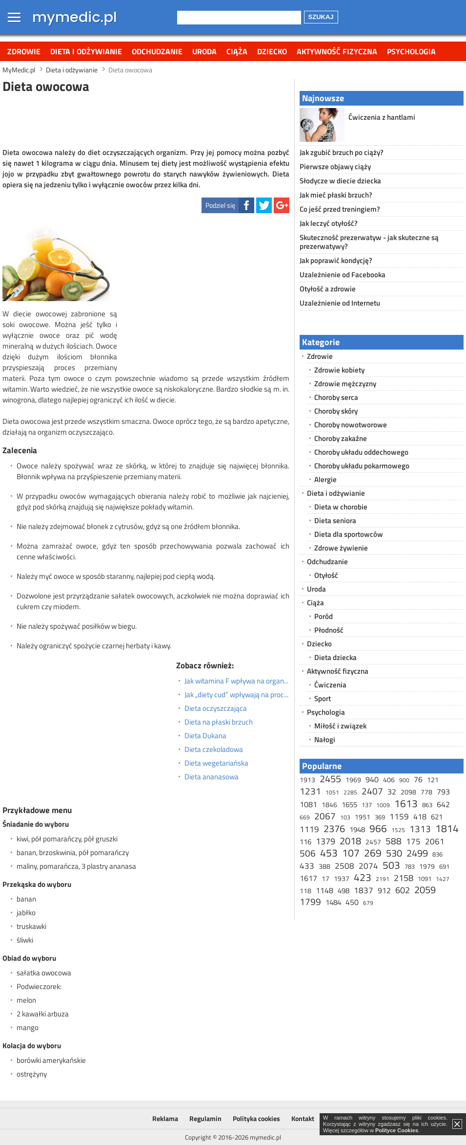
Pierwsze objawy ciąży (335, 166)
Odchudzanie (157, 51)
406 (389, 779)
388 (324, 866)
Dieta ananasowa (211, 776)
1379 (325, 841)
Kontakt (302, 1118)
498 (343, 890)
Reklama (165, 1118)
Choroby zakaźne (340, 438)
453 (329, 852)
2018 (350, 840)
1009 (383, 805)
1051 (332, 792)
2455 (330, 778)
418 (419, 816)
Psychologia (411, 51)
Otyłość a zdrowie (328, 288)
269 (373, 852)
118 (305, 890)
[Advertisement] (145, 119)
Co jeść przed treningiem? (340, 209)
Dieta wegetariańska (216, 763)
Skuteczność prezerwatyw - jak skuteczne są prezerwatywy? (369, 242)
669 (305, 817)
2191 (382, 878)
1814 (447, 828)
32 (391, 791)
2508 (344, 865)
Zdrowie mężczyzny (345, 383)
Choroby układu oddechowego (361, 452)
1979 (427, 866)
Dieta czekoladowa (213, 749)
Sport (322, 698)
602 (402, 890)
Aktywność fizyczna (337, 51)
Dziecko (272, 51)
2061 (435, 841)
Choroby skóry (336, 411)
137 (367, 805)
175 (413, 841)
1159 (399, 816)
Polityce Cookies (396, 1130)
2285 (350, 792)
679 (368, 902)
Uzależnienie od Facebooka (342, 274)
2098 (408, 792)
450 (352, 902)
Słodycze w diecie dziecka (340, 180)
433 (307, 865)
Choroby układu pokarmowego (361, 465)
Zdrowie (24, 51)
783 (410, 866)
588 (393, 841)
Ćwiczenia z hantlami (381, 117)
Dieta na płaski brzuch (218, 722)
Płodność (329, 630)
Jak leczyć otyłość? (329, 223)
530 (394, 852)
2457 (373, 842)
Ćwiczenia (330, 684)
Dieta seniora (335, 520)
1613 (406, 803)
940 (372, 779)
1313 (420, 828)
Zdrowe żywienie (341, 547)
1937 (341, 878)
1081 (308, 804)
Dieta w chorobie (340, 506)
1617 (308, 878)
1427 (442, 878)
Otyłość (326, 575)
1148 (324, 890)
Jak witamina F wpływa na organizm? (236, 681)
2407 (372, 791)
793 (443, 791)
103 (345, 817)
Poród (323, 616)
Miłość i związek (340, 725)
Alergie (325, 479)
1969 (353, 779)
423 (362, 877)
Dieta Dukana (205, 735)
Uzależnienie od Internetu (340, 302)
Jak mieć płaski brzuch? (336, 194)
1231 (310, 791)
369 (380, 817)
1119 (309, 829)
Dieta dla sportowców (348, 534)
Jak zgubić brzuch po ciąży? (342, 152)
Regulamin (205, 1118)
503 (391, 865)
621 (437, 816)
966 (378, 828)
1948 (357, 829)
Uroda (204, 51)
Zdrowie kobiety (339, 369)
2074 (368, 865)
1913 (307, 779)
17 (325, 878)
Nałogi (324, 739)
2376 (334, 828)
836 (437, 854)
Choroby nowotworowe (350, 424)
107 (351, 852)
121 (433, 779)
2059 (425, 889)
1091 (424, 878)
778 (426, 792)
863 (427, 805)
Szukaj (321, 17)
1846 (329, 804)
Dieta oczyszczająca (215, 708)
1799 (310, 901)
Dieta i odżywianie (86, 51)
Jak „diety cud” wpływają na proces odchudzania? (236, 694)
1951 (362, 817)
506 (308, 853)
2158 (403, 877)
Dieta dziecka (335, 657)
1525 (398, 830)
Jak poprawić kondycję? (336, 260)
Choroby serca (336, 397)
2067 (325, 816)
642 (443, 804)
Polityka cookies (256, 1118)
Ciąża (236, 51)
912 (384, 890)
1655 (349, 804)
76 (418, 779)
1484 (333, 902)
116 (305, 841)
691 (444, 866)
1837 (363, 890)
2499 (417, 852)
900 (404, 780)
